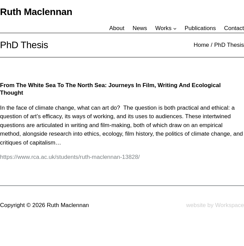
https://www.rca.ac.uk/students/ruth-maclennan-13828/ (70, 157)
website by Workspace (215, 205)
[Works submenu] (175, 28)
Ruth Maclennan (36, 11)
